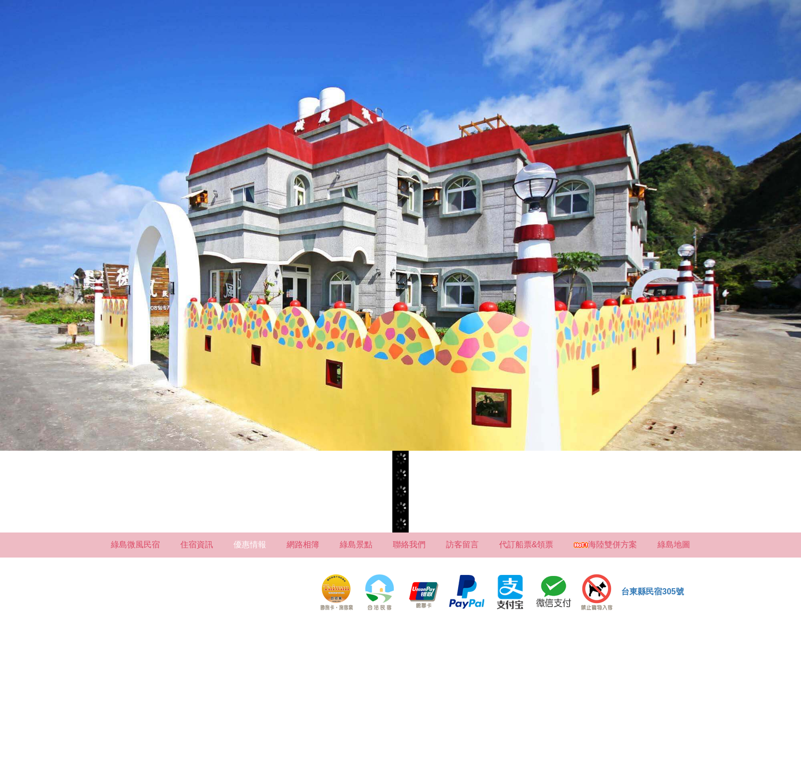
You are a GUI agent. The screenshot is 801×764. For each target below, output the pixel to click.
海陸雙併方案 (605, 544)
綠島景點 (356, 544)
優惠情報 (249, 544)
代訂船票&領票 (526, 544)
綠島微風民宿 (135, 544)
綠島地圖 (673, 544)
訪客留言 (462, 544)
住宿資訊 (196, 544)
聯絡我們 (409, 544)
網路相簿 (303, 544)
